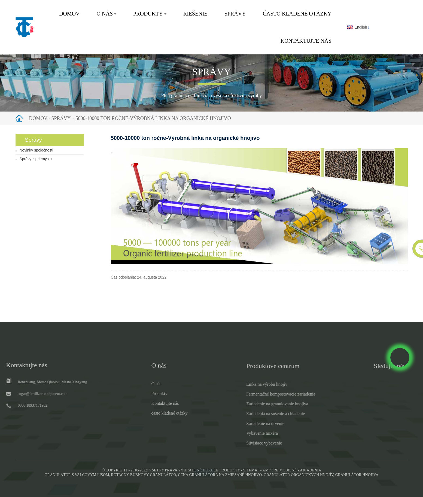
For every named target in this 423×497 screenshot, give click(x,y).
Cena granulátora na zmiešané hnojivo (220, 475)
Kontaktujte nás (306, 41)
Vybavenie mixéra (243, 433)
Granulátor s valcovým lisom (77, 475)
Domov (69, 14)
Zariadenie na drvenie (246, 423)
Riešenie (195, 14)
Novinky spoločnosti (36, 150)
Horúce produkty (221, 470)
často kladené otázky (297, 14)
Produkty (149, 14)
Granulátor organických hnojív (298, 475)
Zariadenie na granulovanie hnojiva (258, 404)
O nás (106, 14)
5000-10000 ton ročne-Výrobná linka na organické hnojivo (153, 118)
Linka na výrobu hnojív (248, 384)
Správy (235, 14)
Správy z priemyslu (36, 159)
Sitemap (251, 470)
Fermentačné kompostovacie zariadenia (261, 394)
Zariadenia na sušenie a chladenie (256, 413)
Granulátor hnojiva (357, 475)
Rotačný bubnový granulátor (143, 475)
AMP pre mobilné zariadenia (291, 470)
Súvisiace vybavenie (245, 443)
